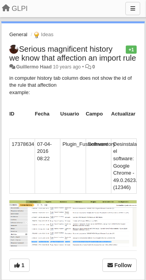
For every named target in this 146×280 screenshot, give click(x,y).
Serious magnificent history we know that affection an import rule (72, 53)
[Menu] (132, 8)
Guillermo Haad (33, 67)
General (18, 34)
